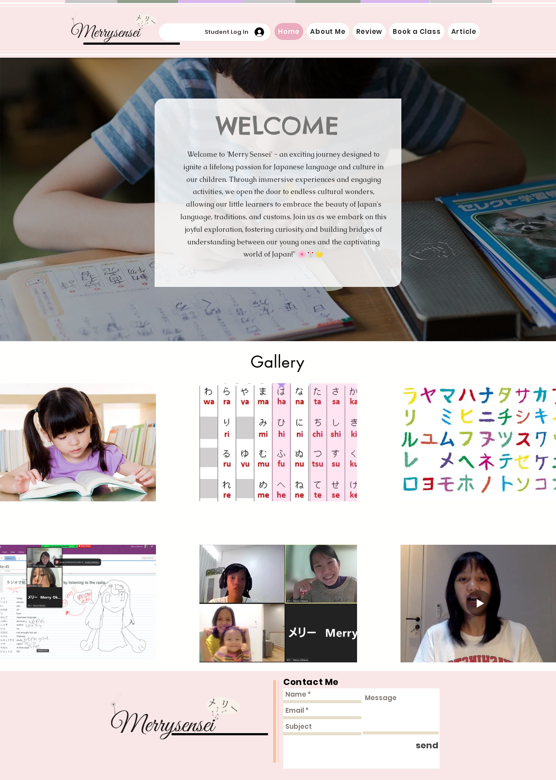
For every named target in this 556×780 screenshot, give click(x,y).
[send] (427, 745)
